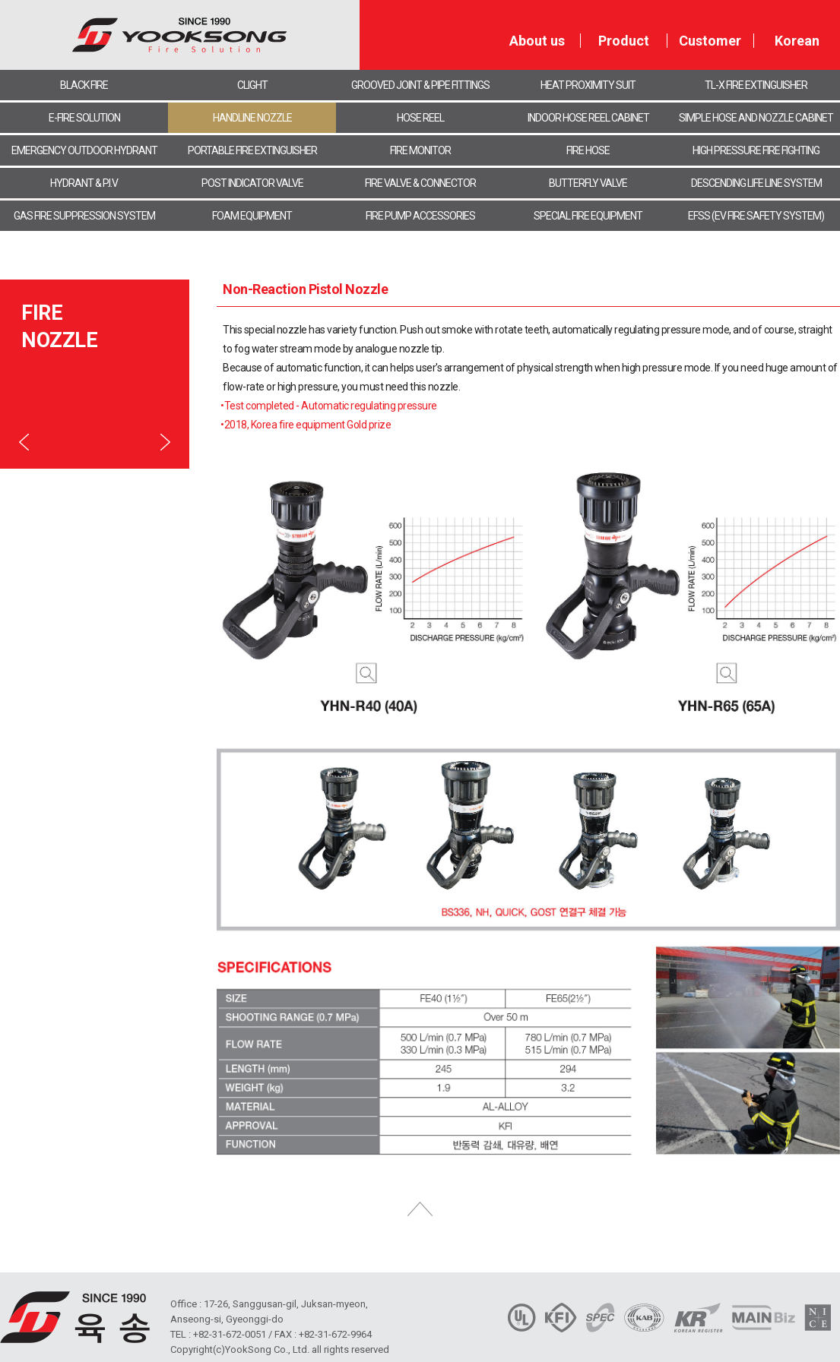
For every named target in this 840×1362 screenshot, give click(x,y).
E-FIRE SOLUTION (84, 118)
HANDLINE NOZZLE (252, 118)
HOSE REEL (420, 118)
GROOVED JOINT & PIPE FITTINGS (420, 85)
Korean (797, 41)
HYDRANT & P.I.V (84, 183)
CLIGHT (252, 85)
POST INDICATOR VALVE (252, 183)
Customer (710, 41)
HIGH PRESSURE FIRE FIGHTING (756, 150)
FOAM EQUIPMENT (252, 216)
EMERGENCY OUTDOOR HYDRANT (84, 150)
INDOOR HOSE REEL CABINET (588, 118)
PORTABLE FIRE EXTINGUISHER (252, 150)
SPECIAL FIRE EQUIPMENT (588, 216)
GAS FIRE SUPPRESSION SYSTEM (84, 216)
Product (623, 41)
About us (537, 41)
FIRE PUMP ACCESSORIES (420, 216)
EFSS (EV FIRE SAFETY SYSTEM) (756, 216)
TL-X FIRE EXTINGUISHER (756, 85)
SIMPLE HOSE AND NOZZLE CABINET (756, 118)
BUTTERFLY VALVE (588, 183)
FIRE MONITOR (420, 150)
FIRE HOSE (588, 150)
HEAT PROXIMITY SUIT (588, 85)
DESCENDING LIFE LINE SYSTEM (756, 183)
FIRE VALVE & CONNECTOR (420, 183)
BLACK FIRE (84, 85)
